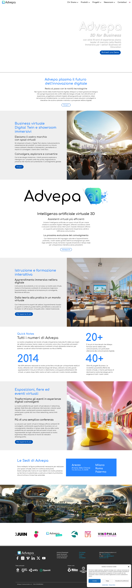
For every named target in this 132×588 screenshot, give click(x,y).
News (80, 556)
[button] (128, 566)
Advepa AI (66, 249)
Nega (107, 581)
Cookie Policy (105, 584)
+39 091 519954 (106, 554)
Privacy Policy (112, 584)
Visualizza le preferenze (122, 581)
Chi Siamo (73, 2)
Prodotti (85, 2)
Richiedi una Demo (110, 52)
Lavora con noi (103, 557)
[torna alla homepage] (25, 553)
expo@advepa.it (109, 556)
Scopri (66, 105)
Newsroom (110, 2)
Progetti (97, 2)
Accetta (94, 581)
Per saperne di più (24, 314)
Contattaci (122, 2)
